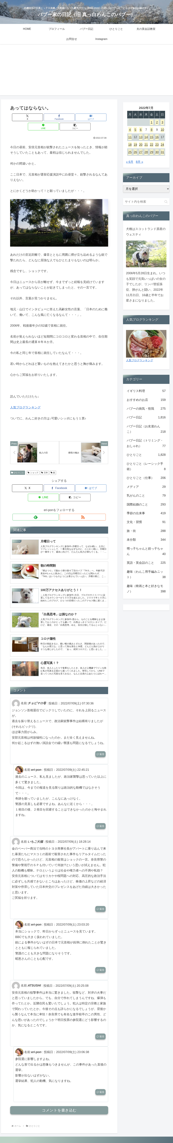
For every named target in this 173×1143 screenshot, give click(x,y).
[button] (92, 117)
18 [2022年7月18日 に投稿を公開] (130, 144)
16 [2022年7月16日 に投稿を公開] (157, 137)
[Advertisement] (86, 71)
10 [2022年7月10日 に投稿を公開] (162, 129)
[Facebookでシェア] (43, 117)
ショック (33, 464)
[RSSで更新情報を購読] (63, 499)
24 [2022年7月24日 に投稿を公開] (162, 144)
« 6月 (129, 162)
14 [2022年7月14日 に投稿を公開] (146, 137)
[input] (146, 201)
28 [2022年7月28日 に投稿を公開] (146, 152)
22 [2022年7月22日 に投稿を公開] (151, 144)
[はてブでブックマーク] (59, 117)
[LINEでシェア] (75, 117)
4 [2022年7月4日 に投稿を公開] (130, 129)
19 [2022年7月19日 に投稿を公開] (135, 144)
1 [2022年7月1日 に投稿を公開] (151, 122)
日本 (44, 464)
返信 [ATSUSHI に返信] (100, 1027)
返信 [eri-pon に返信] (100, 817)
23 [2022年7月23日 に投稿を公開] (157, 144)
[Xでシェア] (26, 117)
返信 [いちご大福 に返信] (100, 900)
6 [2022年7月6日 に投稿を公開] (141, 129)
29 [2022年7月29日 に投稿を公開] (151, 152)
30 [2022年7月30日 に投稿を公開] (157, 152)
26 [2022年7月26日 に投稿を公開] (135, 152)
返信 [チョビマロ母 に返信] (100, 745)
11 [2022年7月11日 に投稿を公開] (130, 137)
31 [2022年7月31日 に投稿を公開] (162, 152)
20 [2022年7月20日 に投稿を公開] (140, 144)
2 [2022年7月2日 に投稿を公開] (157, 122)
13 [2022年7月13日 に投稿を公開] (140, 137)
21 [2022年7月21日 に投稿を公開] (146, 144)
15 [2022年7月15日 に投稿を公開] (151, 137)
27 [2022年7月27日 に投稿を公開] (140, 152)
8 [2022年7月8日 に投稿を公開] (151, 129)
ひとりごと (17, 464)
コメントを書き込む (59, 1102)
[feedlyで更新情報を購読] (55, 499)
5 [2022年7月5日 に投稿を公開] (135, 129)
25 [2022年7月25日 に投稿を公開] (130, 152)
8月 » (139, 162)
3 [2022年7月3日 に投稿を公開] (162, 122)
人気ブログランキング (25, 398)
